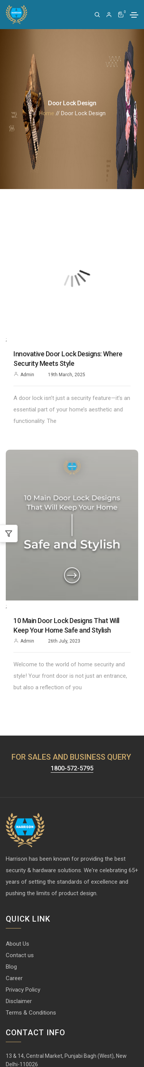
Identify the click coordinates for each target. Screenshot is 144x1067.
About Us (17, 943)
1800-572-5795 (72, 769)
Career (14, 978)
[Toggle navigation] (134, 15)
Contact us (20, 955)
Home (46, 113)
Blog (11, 966)
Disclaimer (19, 1001)
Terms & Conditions (31, 1012)
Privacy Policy (23, 989)
